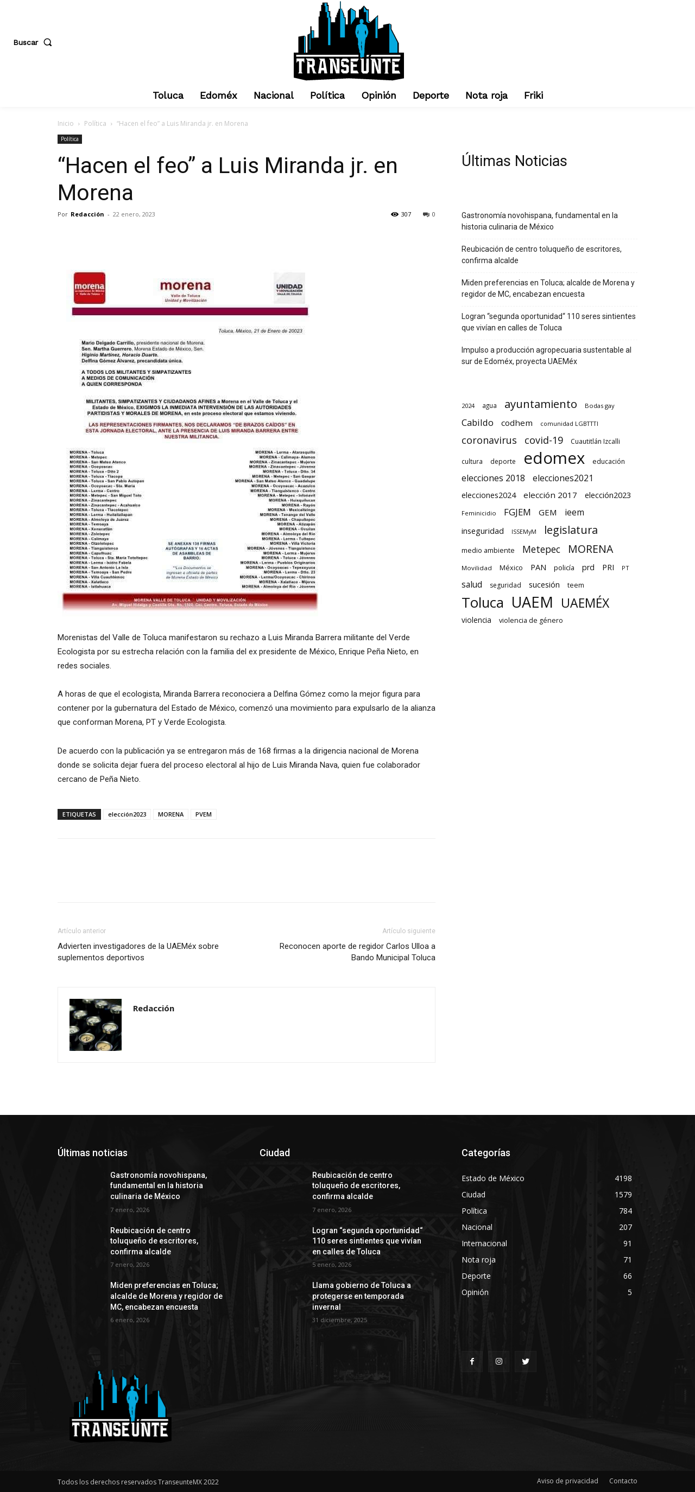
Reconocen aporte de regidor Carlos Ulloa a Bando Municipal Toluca (357, 951)
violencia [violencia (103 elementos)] (476, 620)
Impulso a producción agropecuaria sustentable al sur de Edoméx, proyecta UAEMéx (546, 356)
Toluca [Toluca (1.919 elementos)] (483, 602)
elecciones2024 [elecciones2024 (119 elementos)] (489, 495)
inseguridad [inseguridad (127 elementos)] (483, 531)
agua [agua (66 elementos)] (489, 405)
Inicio (66, 123)
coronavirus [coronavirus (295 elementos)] (489, 440)
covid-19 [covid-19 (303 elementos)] (544, 440)
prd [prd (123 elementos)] (588, 567)
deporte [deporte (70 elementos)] (503, 461)
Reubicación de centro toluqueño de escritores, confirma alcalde (542, 255)
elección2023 (127, 814)
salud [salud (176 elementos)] (472, 584)
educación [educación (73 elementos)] (608, 461)
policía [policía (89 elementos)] (564, 567)
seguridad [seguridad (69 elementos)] (505, 585)
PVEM (203, 814)
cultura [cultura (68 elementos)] (472, 461)
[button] (34, 42)
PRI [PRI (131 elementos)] (608, 567)
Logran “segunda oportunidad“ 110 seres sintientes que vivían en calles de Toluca (549, 322)
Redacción (87, 214)
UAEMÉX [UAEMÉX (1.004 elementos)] (585, 603)
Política (95, 123)
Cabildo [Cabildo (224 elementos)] (478, 422)
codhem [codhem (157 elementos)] (517, 422)
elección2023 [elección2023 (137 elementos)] (608, 494)
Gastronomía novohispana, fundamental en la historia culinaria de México (540, 221)
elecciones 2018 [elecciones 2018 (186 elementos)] (493, 478)
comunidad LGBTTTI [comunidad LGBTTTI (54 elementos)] (569, 423)
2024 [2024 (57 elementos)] (468, 405)
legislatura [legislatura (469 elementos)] (571, 529)
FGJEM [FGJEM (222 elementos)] (517, 512)
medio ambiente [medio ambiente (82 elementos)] (488, 550)
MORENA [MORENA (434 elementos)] (590, 548)
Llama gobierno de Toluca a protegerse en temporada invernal (361, 1296)
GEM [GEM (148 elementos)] (548, 512)
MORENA (171, 814)
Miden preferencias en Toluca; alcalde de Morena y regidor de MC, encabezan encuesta (548, 288)
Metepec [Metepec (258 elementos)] (541, 549)
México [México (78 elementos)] (511, 567)
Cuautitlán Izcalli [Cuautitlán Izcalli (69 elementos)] (595, 441)
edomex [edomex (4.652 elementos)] (554, 458)
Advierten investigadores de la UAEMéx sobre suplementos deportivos (138, 951)
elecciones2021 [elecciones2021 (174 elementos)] (563, 478)
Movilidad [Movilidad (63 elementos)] (477, 568)
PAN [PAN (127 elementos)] (538, 567)
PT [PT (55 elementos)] (625, 568)
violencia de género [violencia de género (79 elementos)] (531, 620)
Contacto (623, 1480)
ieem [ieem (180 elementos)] (574, 512)
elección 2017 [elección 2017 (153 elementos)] (550, 494)
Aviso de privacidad (567, 1480)
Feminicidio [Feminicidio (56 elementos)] (479, 513)
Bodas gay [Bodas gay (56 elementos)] (600, 405)
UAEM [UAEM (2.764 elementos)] (532, 602)
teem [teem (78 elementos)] (575, 585)
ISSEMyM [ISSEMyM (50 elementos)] (523, 531)
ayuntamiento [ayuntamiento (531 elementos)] (540, 404)
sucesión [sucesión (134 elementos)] (544, 584)
